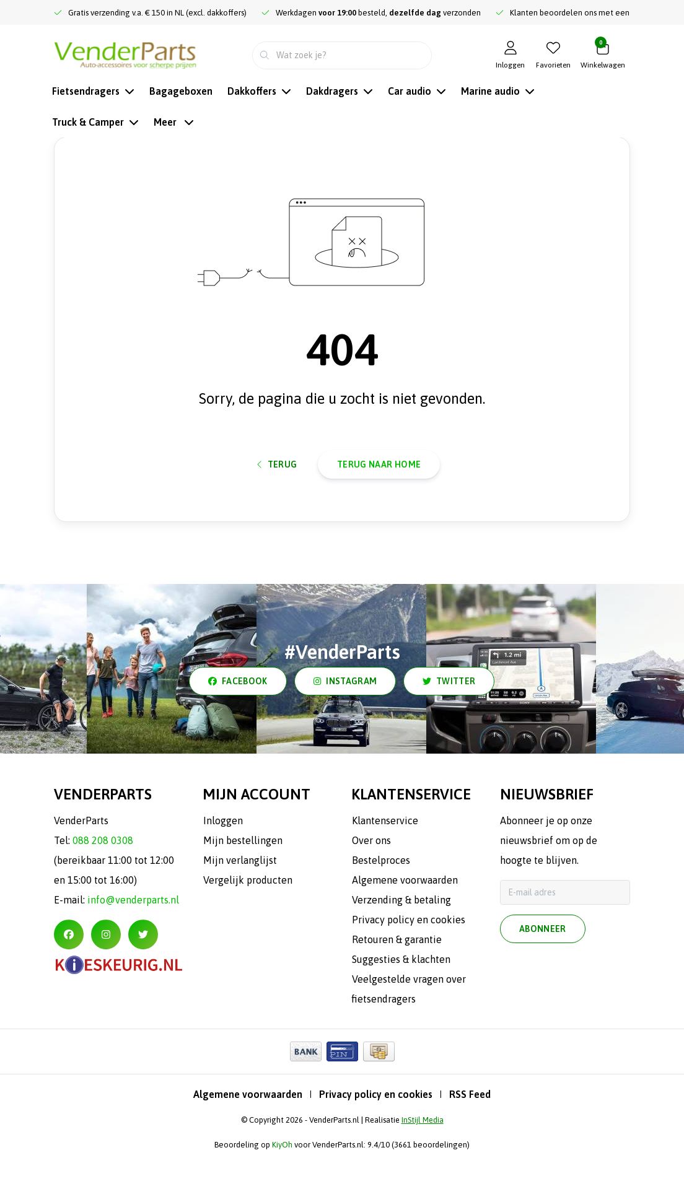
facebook (238, 724)
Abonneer (542, 973)
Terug (277, 498)
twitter (449, 724)
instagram (345, 724)
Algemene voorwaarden (247, 1137)
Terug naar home (379, 498)
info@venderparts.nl (133, 942)
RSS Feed (470, 1137)
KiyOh (282, 1187)
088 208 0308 (102, 883)
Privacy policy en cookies (375, 1137)
